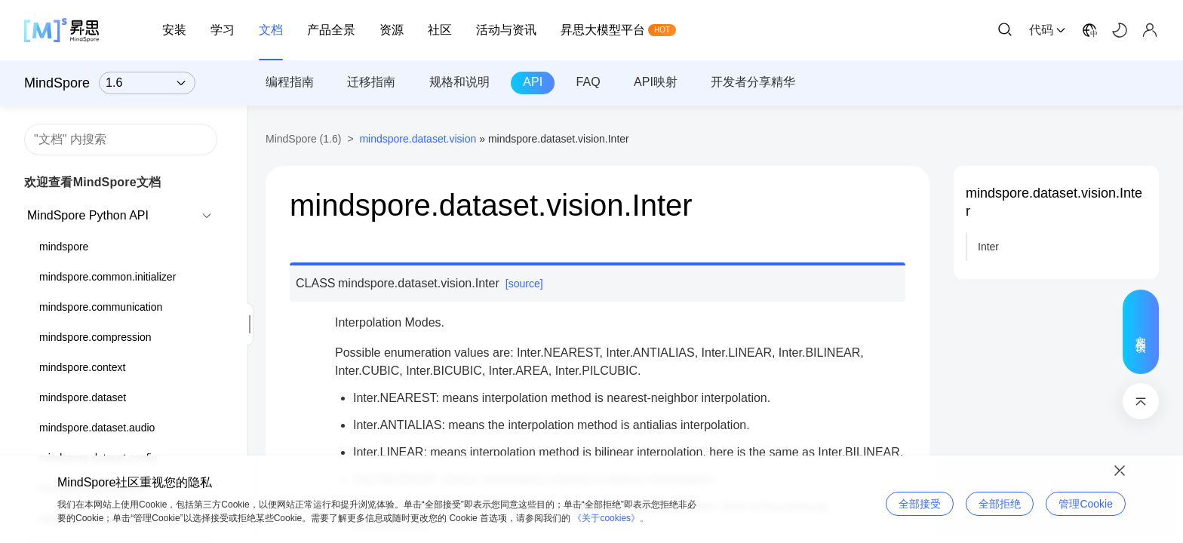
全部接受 (920, 504)
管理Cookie (1086, 504)
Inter (988, 247)
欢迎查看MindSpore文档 (92, 182)
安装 (174, 29)
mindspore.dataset (82, 397)
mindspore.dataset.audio (97, 428)
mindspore (63, 247)
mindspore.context (82, 367)
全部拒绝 (1000, 504)
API (532, 81)
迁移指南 (371, 81)
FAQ (588, 81)
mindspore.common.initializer (107, 277)
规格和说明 (459, 81)
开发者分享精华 (753, 81)
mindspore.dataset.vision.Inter (1054, 202)
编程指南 (290, 81)
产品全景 (331, 29)
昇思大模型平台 (603, 29)
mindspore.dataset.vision (417, 139)
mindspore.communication (100, 307)
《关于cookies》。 (611, 518)
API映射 (656, 81)
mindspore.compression (95, 337)
